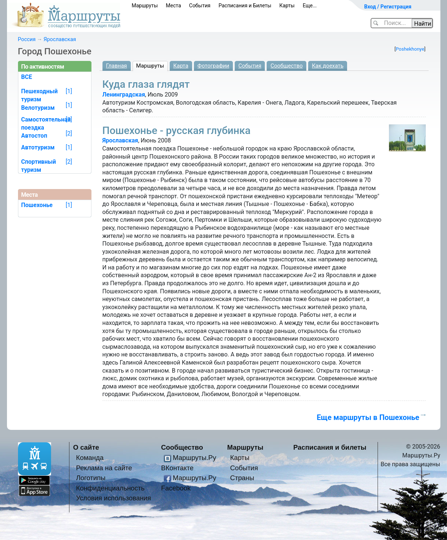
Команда (90, 457)
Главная (116, 65)
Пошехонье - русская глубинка (176, 130)
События (199, 5)
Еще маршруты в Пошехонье (368, 417)
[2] (69, 119)
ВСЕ (26, 76)
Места (173, 5)
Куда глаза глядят (146, 84)
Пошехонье (37, 205)
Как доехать (327, 65)
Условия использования (113, 498)
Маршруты (145, 5)
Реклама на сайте (104, 468)
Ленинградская (123, 94)
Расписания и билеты (330, 447)
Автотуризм (38, 147)
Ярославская (60, 39)
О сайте (86, 447)
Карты (287, 5)
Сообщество (286, 65)
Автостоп (34, 135)
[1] (69, 91)
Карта (180, 65)
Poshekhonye (410, 49)
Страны (242, 478)
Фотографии (214, 65)
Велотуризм (38, 107)
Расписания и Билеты (245, 5)
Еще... (310, 5)
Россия (27, 39)
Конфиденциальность (110, 488)
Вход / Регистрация (388, 7)
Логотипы (90, 478)
